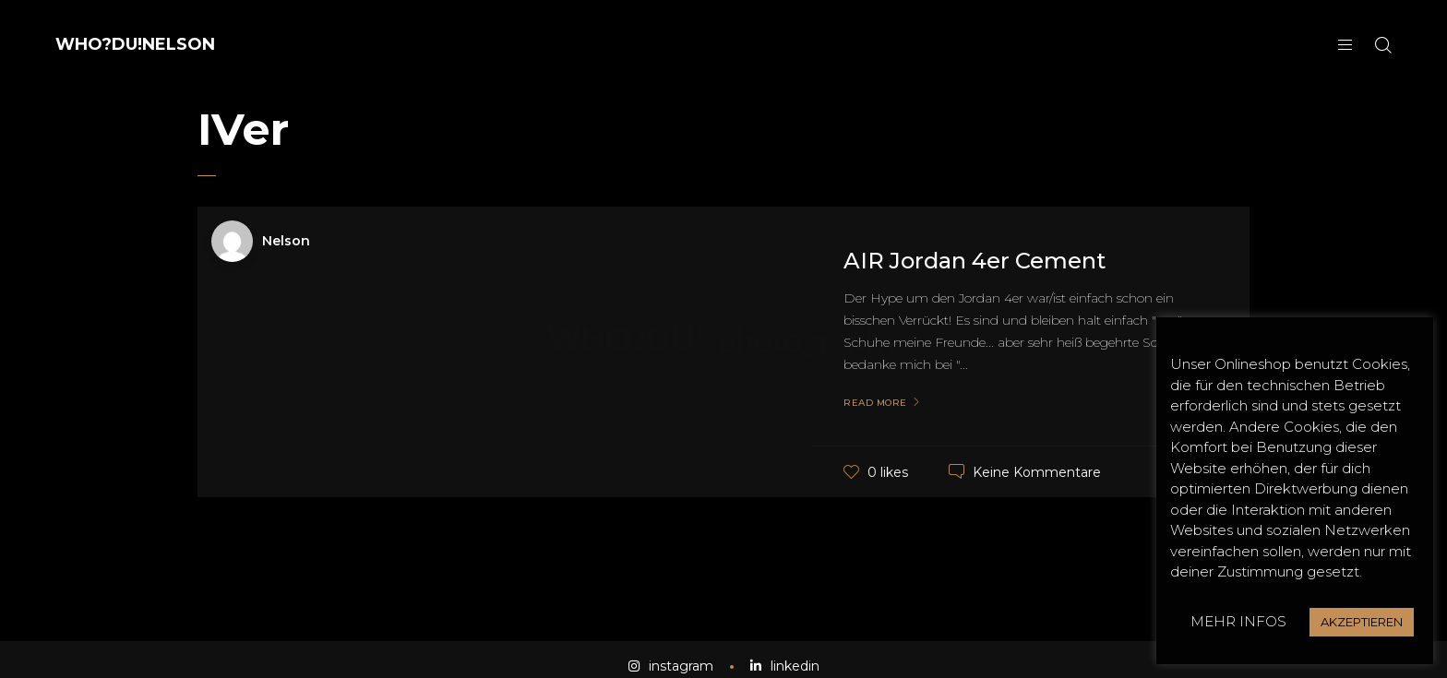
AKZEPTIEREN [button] (1362, 621)
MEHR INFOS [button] (1238, 621)
